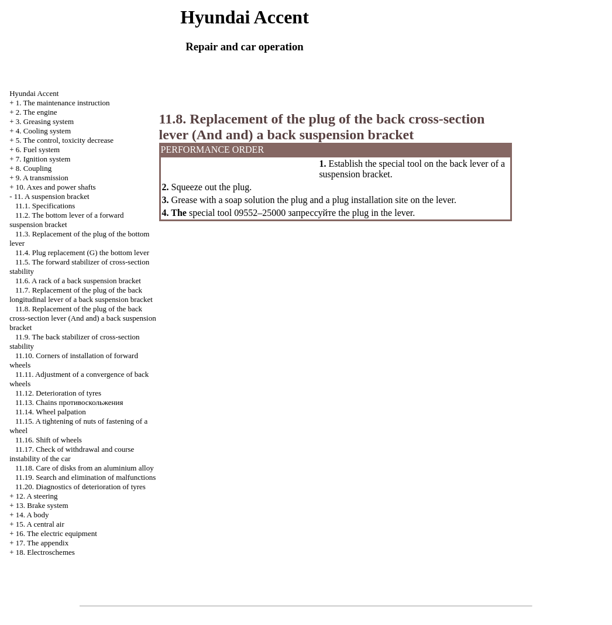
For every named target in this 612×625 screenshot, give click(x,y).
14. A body (32, 514)
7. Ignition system (43, 158)
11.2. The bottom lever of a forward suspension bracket (66, 220)
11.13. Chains (69, 402)
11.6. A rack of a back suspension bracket (78, 280)
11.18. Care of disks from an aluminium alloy (84, 467)
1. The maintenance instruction (63, 102)
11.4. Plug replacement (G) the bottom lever (82, 252)
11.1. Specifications (45, 205)
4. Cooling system (43, 130)
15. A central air (40, 524)
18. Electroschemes (45, 552)
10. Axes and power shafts (56, 187)
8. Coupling (33, 168)
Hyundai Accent (34, 93)
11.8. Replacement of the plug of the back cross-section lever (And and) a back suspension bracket (82, 318)
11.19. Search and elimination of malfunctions (85, 477)
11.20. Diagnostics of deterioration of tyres (80, 486)
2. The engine (36, 112)
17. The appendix (42, 542)
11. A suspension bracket (52, 196)
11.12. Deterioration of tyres (58, 393)
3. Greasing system (45, 121)
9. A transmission (42, 177)
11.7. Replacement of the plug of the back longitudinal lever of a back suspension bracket (81, 295)
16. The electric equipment (56, 533)
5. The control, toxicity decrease (65, 140)
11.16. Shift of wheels (48, 439)
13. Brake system (42, 505)
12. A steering (37, 496)
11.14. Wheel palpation (50, 411)
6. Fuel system (38, 149)
